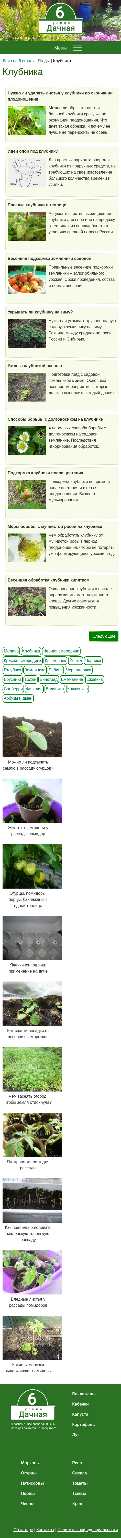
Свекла (79, 1473)
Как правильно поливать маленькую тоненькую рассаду (28, 1210)
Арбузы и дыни (18, 698)
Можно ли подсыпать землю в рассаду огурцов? (28, 741)
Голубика (12, 670)
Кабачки (80, 1404)
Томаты (79, 1483)
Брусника (12, 679)
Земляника (35, 670)
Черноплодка (78, 670)
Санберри (13, 689)
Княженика (77, 689)
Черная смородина (61, 651)
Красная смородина (22, 660)
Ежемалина (72, 679)
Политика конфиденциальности (88, 1530)
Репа (77, 1463)
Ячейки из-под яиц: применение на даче (28, 944)
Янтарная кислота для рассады (28, 1141)
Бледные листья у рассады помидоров (28, 1278)
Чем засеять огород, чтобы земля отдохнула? (28, 1076)
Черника (93, 660)
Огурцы (29, 1473)
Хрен (77, 1503)
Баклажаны (83, 1394)
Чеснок (28, 1503)
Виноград (49, 679)
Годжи (30, 679)
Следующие (103, 636)
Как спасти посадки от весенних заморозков (28, 1010)
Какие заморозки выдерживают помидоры (28, 1344)
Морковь (30, 1463)
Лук (75, 1435)
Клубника (31, 651)
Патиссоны (32, 1483)
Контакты (45, 1530)
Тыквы (79, 1493)
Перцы (28, 1493)
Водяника (55, 689)
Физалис (34, 689)
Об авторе (23, 1530)
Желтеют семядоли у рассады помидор (28, 807)
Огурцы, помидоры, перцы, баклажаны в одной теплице (28, 876)
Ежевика (94, 679)
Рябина (56, 670)
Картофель (83, 1424)
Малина (11, 651)
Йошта (75, 660)
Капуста (80, 1414)
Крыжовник (55, 660)
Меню (60, 48)
